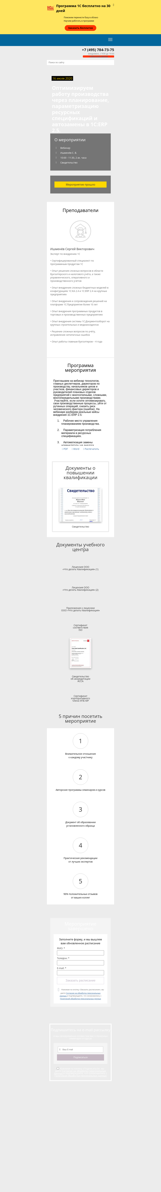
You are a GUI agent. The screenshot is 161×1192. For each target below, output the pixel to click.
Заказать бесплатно (80, 27)
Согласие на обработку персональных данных (80, 1072)
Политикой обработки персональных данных (80, 998)
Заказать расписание (80, 980)
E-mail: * (61, 968)
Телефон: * (63, 958)
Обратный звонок (98, 56)
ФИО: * (61, 948)
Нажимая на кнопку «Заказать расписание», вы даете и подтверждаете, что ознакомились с (82, 994)
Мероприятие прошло (80, 184)
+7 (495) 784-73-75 (98, 49)
